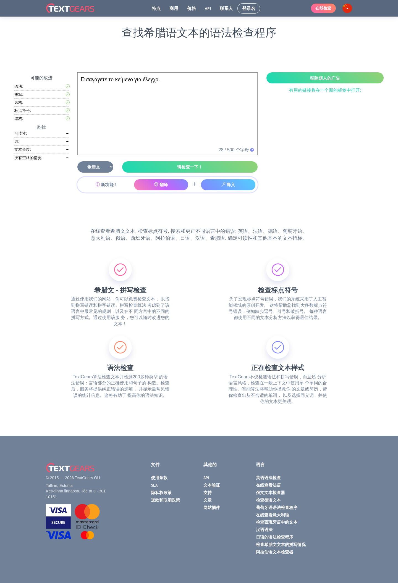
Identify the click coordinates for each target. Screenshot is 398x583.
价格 (191, 8)
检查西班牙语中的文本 (276, 522)
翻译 (161, 184)
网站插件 (211, 507)
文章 (207, 500)
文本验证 (211, 485)
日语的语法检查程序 (274, 537)
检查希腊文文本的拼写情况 (281, 544)
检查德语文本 (268, 500)
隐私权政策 (161, 492)
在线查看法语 (268, 485)
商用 (173, 8)
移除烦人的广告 (325, 78)
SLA (154, 485)
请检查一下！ (190, 167)
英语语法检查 (268, 477)
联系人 (226, 8)
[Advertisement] (200, 55)
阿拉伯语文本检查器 (274, 552)
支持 (207, 492)
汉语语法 (264, 529)
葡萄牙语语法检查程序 (276, 507)
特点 (156, 8)
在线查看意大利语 (272, 515)
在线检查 (323, 8)
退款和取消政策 (165, 500)
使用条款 (159, 477)
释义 (228, 184)
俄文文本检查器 (270, 492)
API (208, 8)
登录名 (248, 8)
